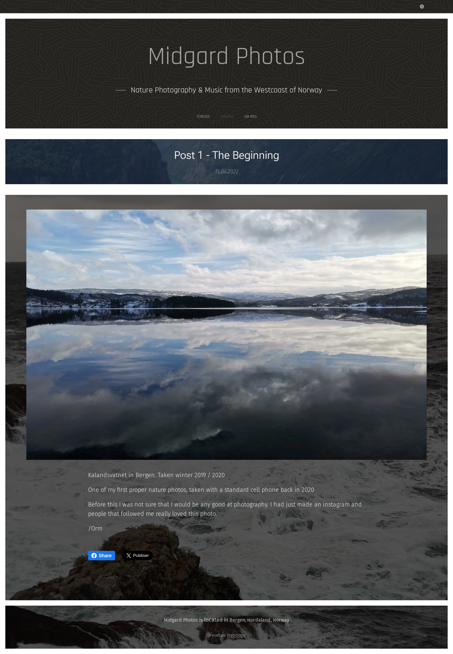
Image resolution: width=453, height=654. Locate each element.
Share (101, 555)
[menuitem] (218, 116)
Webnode (236, 635)
